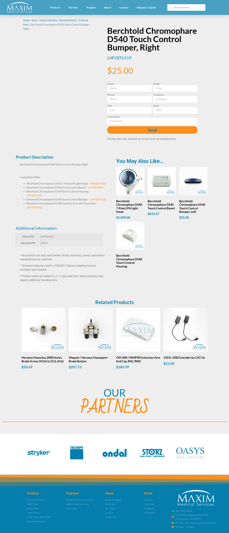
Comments (113, 116)
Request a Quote (146, 7)
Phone (111, 94)
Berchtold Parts (68, 20)
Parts (35, 20)
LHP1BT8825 (96, 187)
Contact (124, 7)
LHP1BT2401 (34, 195)
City (109, 105)
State (156, 105)
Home (26, 20)
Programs (72, 493)
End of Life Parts (49, 20)
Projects (91, 7)
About (107, 7)
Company (158, 94)
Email (156, 83)
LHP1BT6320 (98, 199)
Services (73, 7)
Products (55, 7)
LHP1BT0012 (34, 207)
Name (110, 83)
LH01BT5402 (98, 183)
